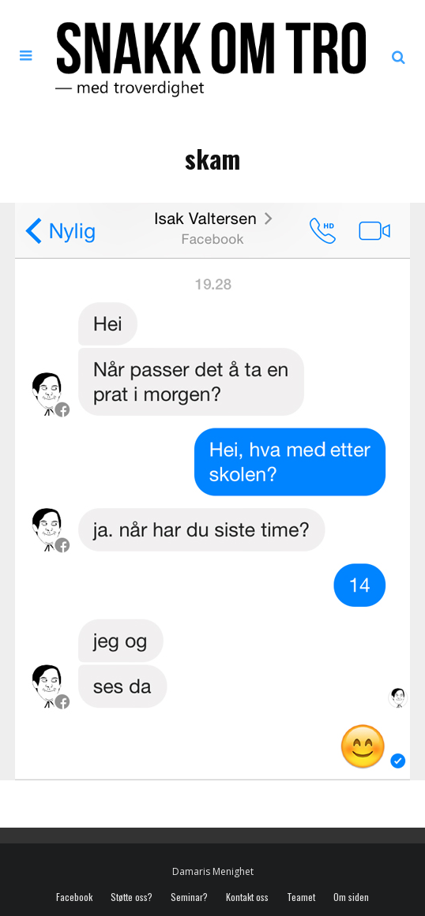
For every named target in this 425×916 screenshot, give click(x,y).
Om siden (351, 897)
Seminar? (189, 897)
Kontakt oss (247, 897)
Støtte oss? (131, 897)
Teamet (301, 897)
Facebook (74, 897)
